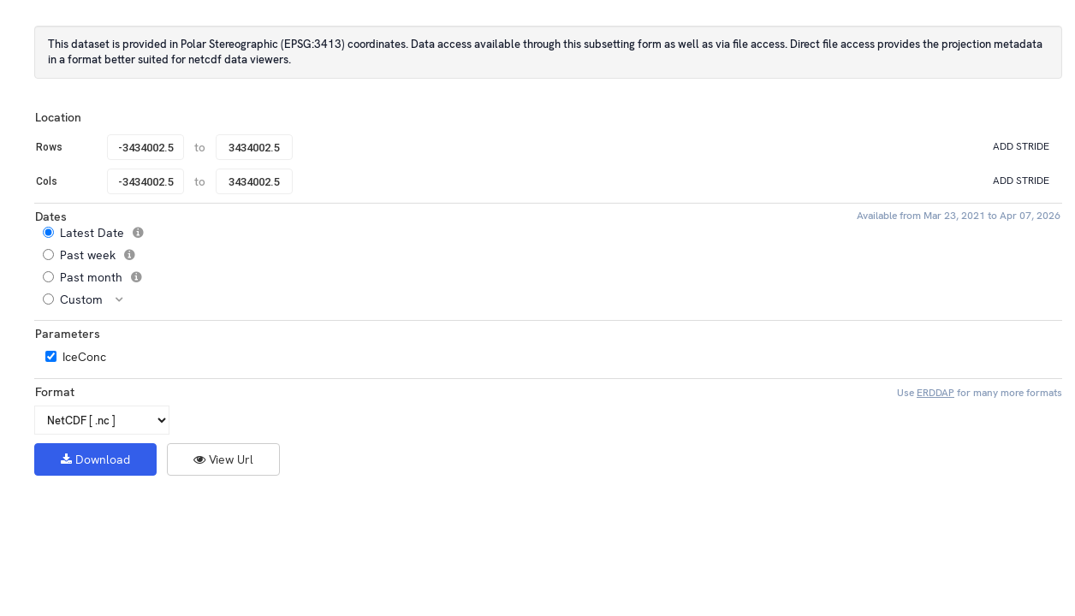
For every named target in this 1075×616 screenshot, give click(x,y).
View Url (223, 459)
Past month (98, 277)
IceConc (84, 356)
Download (95, 459)
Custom (89, 299)
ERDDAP (935, 393)
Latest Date (99, 232)
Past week (95, 255)
